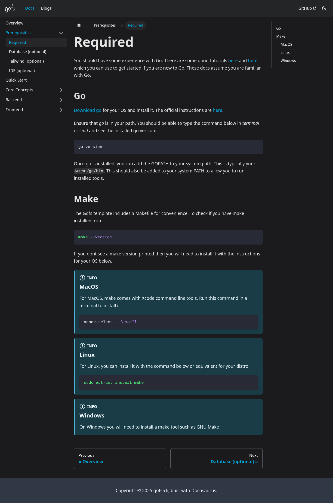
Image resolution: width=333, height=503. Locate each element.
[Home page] (79, 25)
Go (278, 28)
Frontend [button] (14, 109)
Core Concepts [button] (19, 89)
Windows (288, 60)
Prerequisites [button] (18, 32)
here (233, 60)
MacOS (286, 44)
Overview (14, 23)
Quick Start (16, 80)
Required (17, 42)
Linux (285, 52)
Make (280, 36)
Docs (29, 8)
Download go (88, 110)
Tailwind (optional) (26, 61)
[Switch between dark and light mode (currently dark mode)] (324, 8)
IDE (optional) (22, 70)
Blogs (46, 8)
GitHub (308, 8)
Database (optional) (27, 51)
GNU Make (208, 427)
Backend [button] (14, 99)
